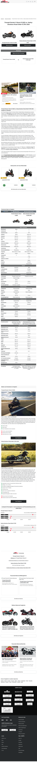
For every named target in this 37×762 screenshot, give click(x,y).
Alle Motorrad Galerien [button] (18, 598)
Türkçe (10, 682)
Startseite (2, 18)
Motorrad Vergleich (8, 18)
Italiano (16, 680)
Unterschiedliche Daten (29, 211)
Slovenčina (3, 682)
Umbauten (20, 732)
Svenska (6, 682)
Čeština (2, 680)
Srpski (22, 682)
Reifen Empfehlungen (22, 728)
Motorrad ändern (9, 45)
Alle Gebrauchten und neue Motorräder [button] (18, 189)
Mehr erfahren (15, 103)
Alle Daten (5, 211)
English (5, 680)
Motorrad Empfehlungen (22, 726)
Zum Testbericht (18, 437)
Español (8, 680)
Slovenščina (14, 682)
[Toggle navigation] (35, 1)
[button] (33, 1)
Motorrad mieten (21, 724)
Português (30, 680)
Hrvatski (18, 682)
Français (12, 680)
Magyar (19, 680)
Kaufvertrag (20, 730)
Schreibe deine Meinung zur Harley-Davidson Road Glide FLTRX (18, 567)
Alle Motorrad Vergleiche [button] (18, 635)
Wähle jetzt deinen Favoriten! (18, 53)
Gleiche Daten (16, 211)
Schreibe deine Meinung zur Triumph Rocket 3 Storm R (18, 560)
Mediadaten (20, 753)
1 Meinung (13, 558)
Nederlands (23, 680)
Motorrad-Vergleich (21, 734)
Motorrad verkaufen (21, 722)
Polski (27, 680)
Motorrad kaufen (21, 720)
